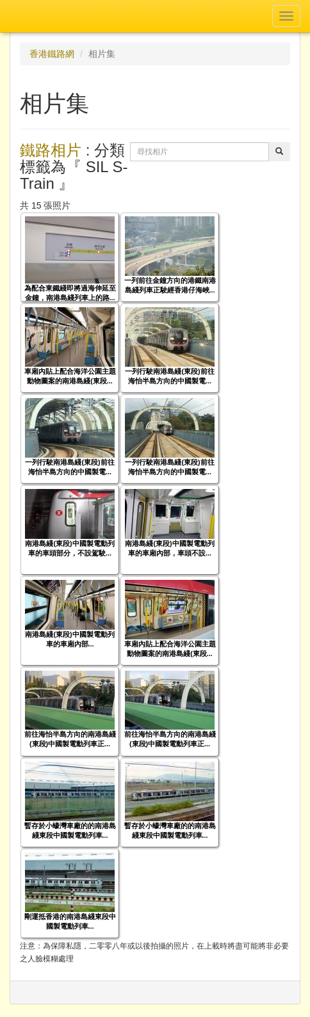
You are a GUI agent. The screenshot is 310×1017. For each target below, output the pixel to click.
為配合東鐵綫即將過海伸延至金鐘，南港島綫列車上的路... (70, 292)
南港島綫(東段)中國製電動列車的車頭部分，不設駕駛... (69, 548)
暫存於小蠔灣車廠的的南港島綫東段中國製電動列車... (70, 830)
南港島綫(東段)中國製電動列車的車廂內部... (69, 639)
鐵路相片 (50, 150)
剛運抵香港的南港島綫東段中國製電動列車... (70, 921)
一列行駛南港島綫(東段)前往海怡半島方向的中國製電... (169, 376)
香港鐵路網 (51, 54)
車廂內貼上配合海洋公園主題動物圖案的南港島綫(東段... (70, 376)
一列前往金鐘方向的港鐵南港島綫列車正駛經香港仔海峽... (170, 285)
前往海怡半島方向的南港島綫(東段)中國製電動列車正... (70, 739)
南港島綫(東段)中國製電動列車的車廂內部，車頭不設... (169, 548)
